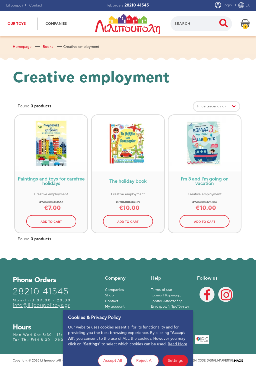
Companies (114, 290)
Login (223, 6)
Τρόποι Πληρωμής (166, 295)
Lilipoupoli (14, 5)
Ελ (244, 5)
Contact (35, 5)
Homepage (22, 47)
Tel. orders (128, 5)
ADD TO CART (51, 221)
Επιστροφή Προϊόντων (170, 306)
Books (48, 47)
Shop (109, 295)
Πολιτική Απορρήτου (168, 312)
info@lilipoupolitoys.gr (41, 305)
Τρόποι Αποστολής (166, 301)
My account (114, 306)
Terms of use (161, 290)
